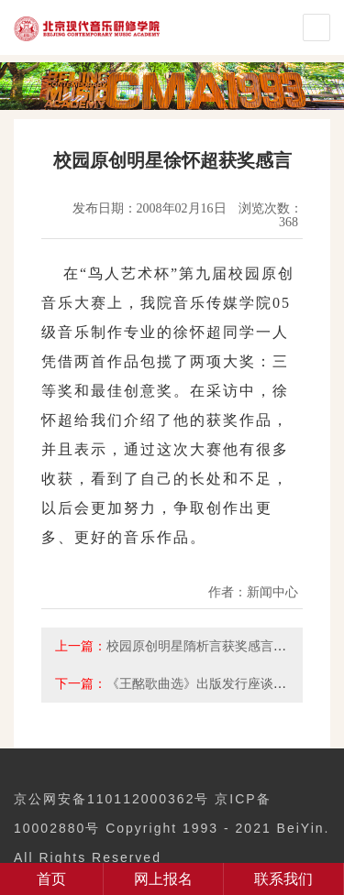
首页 (51, 879)
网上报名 (163, 879)
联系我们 (283, 879)
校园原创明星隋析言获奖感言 (189, 646)
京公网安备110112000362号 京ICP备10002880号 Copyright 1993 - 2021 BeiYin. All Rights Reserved (171, 828)
